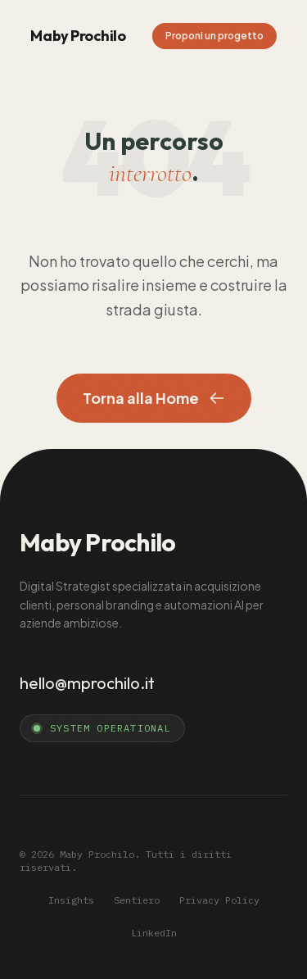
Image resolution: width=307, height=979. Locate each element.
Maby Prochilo (77, 35)
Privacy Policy (219, 900)
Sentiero (137, 900)
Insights (71, 900)
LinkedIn (154, 933)
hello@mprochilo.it (87, 683)
